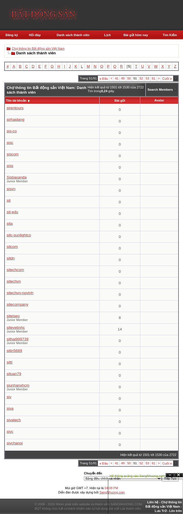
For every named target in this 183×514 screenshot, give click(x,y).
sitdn (11, 258)
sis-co (12, 131)
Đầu (103, 78)
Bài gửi (120, 100)
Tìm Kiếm (170, 35)
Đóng (178, 475)
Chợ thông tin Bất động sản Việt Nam (38, 48)
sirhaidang (16, 119)
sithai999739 (18, 339)
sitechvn (14, 281)
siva (10, 408)
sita (10, 223)
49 (122, 78)
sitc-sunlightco (19, 235)
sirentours (15, 108)
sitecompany (17, 304)
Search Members (160, 89)
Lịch (107, 35)
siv (9, 397)
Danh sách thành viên (73, 35)
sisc (10, 142)
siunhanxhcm (18, 385)
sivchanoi (15, 443)
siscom (12, 154)
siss (10, 166)
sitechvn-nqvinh (20, 293)
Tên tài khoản (16, 100)
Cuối (167, 78)
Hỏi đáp (35, 35)
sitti (9, 362)
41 (116, 78)
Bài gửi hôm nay (136, 35)
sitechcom (15, 270)
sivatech (14, 420)
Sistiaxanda (17, 177)
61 (153, 78)
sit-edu (12, 212)
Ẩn (170, 475)
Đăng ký (11, 35)
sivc (10, 431)
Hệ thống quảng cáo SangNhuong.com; (138, 476)
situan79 (14, 374)
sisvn (11, 189)
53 (147, 78)
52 (141, 78)
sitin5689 (14, 350)
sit (8, 200)
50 (129, 78)
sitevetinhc (16, 327)
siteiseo (13, 316)
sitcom (12, 246)
